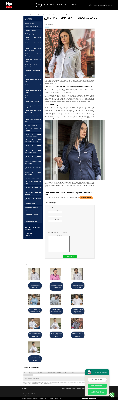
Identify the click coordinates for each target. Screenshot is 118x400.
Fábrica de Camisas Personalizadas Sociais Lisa (33, 157)
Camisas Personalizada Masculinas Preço (33, 49)
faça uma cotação (86, 197)
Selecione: (26, 372)
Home (38, 5)
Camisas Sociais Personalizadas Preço (33, 120)
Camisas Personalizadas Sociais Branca (33, 80)
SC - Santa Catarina (28, 375)
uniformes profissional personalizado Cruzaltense (77, 311)
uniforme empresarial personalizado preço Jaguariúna (77, 285)
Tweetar (47, 27)
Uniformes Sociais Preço (31, 221)
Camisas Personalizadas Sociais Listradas (33, 91)
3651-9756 (94, 5)
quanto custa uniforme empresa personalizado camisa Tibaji (35, 335)
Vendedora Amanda (97, 385)
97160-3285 (101, 5)
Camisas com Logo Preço (31, 26)
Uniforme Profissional (30, 203)
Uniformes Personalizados (31, 214)
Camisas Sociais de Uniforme (32, 101)
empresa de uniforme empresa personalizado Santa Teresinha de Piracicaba (56, 286)
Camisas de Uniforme (30, 30)
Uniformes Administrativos (31, 207)
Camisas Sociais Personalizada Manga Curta (33, 106)
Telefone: (54, 220)
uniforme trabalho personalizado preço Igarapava (56, 311)
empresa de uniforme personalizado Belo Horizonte (77, 335)
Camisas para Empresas (31, 34)
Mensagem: (55, 243)
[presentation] (58, 227)
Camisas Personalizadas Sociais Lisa (33, 86)
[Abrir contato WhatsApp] (112, 394)
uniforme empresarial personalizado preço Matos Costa (35, 285)
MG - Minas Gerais (66, 372)
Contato (73, 4)
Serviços (59, 4)
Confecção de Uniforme (31, 125)
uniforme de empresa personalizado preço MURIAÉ (35, 358)
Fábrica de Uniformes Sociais (32, 178)
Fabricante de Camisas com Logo (33, 182)
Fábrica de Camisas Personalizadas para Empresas (33, 146)
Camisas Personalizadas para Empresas (33, 60)
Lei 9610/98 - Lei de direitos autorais (45, 383)
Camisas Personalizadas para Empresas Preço (33, 65)
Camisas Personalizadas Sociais (33, 70)
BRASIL (30, 372)
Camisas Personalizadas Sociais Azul (33, 75)
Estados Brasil (43, 372)
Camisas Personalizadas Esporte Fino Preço (33, 54)
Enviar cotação (70, 256)
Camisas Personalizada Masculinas (33, 44)
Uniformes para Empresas (31, 210)
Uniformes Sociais (29, 218)
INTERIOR (59, 372)
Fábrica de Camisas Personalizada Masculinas (33, 135)
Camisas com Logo (30, 23)
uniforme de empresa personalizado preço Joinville (56, 335)
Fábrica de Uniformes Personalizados (33, 173)
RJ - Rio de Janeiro (81, 372)
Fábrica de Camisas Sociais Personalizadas (33, 162)
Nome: (54, 211)
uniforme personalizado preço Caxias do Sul (35, 310)
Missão (52, 4)
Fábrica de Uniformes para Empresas (33, 168)
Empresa (45, 4)
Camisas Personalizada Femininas (33, 38)
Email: (54, 215)
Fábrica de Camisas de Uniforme (33, 129)
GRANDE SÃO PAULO (51, 372)
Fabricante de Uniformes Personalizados (33, 199)
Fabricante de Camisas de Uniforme (33, 188)
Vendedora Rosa (97, 392)
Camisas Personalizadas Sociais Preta (33, 96)
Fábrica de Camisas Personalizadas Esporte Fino (33, 140)
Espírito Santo (36, 372)
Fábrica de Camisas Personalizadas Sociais (33, 151)
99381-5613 (109, 5)
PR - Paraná (73, 372)
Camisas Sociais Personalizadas (33, 116)
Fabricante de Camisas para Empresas (33, 193)
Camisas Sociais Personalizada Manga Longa (33, 111)
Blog (66, 4)
